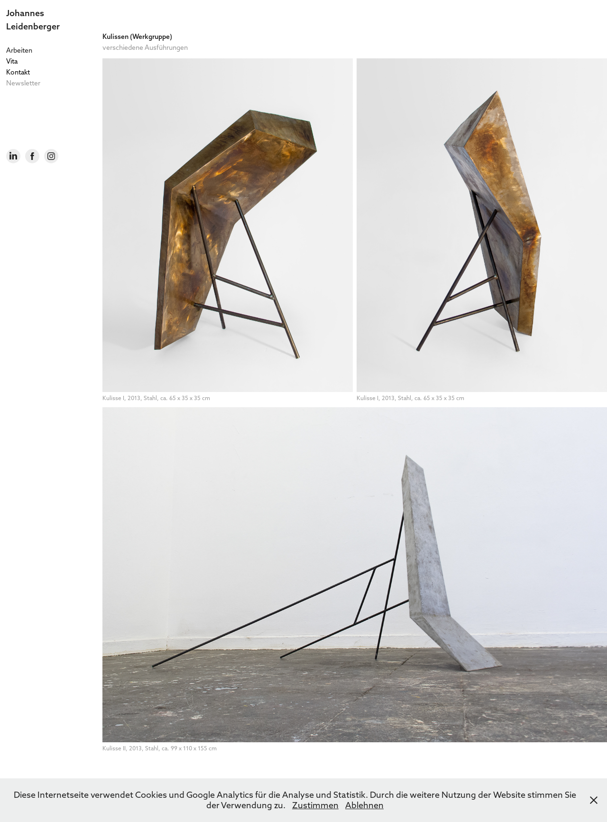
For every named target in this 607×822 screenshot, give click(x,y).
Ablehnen (364, 805)
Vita (12, 61)
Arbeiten (19, 50)
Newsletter (23, 83)
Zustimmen (315, 805)
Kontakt (18, 72)
